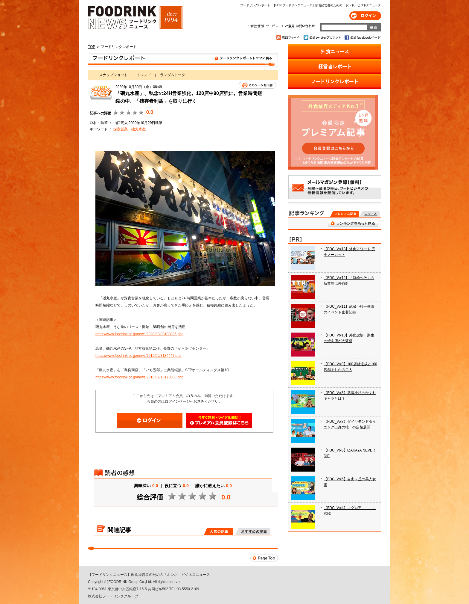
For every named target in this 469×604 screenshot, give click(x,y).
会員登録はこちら (219, 420)
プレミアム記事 (344, 214)
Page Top (264, 558)
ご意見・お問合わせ (298, 26)
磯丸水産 (138, 129)
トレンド (144, 75)
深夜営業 (120, 129)
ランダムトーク (172, 75)
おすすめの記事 (252, 531)
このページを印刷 (257, 85)
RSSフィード (288, 37)
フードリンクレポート (183, 59)
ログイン (365, 15)
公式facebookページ (362, 37)
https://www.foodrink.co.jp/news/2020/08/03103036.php (139, 334)
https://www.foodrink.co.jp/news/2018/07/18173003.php (139, 377)
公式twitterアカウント (322, 37)
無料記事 (370, 214)
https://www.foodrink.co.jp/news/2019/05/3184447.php (138, 356)
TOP (91, 47)
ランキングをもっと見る (353, 223)
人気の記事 (218, 531)
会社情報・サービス (263, 26)
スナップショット (113, 75)
